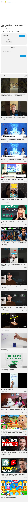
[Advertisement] (14, 65)
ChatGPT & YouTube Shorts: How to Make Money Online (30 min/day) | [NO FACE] (13, 475)
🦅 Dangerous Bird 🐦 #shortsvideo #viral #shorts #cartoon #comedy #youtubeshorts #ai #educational (13, 95)
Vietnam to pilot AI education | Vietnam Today (12, 139)
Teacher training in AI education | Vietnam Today (13, 179)
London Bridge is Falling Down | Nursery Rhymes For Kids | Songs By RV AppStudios (13, 496)
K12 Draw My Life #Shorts (7, 389)
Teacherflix (5, 35)
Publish (22, 55)
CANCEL (16, 55)
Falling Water (4, 349)
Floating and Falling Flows (7, 369)
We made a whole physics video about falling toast (14, 329)
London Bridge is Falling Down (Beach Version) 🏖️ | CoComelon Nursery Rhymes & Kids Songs (13, 431)
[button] (25, 2)
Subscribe (22, 36)
